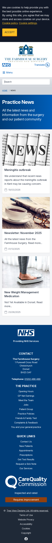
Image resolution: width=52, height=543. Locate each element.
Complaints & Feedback (26, 422)
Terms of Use (26, 515)
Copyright (26, 533)
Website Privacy (26, 519)
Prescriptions (26, 455)
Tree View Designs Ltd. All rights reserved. (28, 510)
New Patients (26, 446)
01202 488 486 (32, 379)
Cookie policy (10, 23)
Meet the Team (26, 400)
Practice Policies (26, 413)
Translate (42, 65)
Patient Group (26, 409)
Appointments (26, 450)
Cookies (26, 528)
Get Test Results (26, 459)
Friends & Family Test (26, 418)
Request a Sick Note (26, 463)
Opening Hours (26, 391)
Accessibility (26, 524)
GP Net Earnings (26, 395)
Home (4, 90)
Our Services (26, 468)
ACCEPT (10, 32)
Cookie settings (28, 23)
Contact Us (26, 441)
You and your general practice (26, 427)
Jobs (26, 404)
